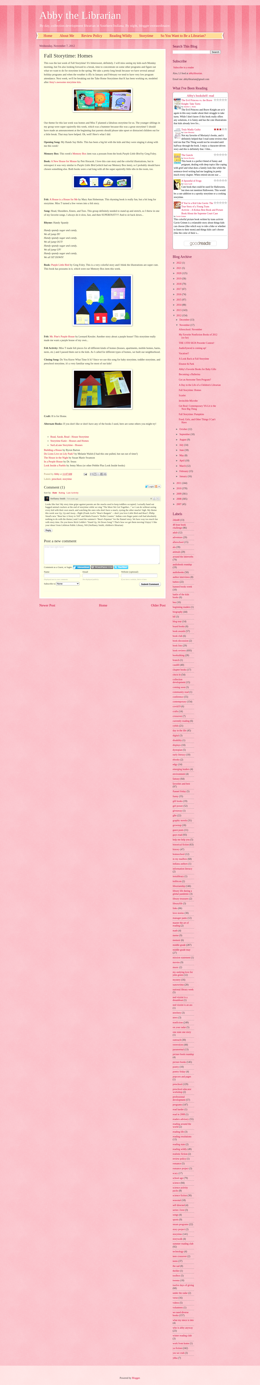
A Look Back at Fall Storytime (194, 358)
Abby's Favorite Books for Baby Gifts (197, 369)
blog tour (177, 621)
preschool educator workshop (182, 1091)
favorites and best (181, 783)
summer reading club (183, 1243)
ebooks (176, 759)
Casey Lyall (188, 184)
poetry (176, 1067)
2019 (179, 278)
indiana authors (180, 863)
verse (175, 1297)
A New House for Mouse (64, 161)
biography (178, 612)
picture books (179, 1062)
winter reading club (182, 1335)
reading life (178, 1131)
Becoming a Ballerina (189, 374)
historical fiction (181, 844)
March (182, 466)
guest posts (178, 830)
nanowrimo (178, 984)
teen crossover (180, 1256)
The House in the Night (56, 457)
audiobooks (178, 572)
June (182, 450)
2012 (179, 315)
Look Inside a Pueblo (55, 465)
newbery (177, 1012)
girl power (178, 806)
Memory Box (79, 153)
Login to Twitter (121, 567)
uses (80, 445)
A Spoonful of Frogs (191, 181)
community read (181, 692)
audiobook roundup (182, 564)
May (182, 455)
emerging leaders (181, 769)
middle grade (179, 945)
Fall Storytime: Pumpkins (191, 414)
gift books (178, 801)
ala (174, 547)
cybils (176, 725)
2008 (179, 499)
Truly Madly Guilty (191, 129)
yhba (175, 1358)
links (175, 908)
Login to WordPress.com (102, 567)
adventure (177, 537)
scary (175, 1173)
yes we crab (178, 1353)
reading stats (179, 1144)
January (183, 476)
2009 (179, 493)
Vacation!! (184, 353)
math (175, 930)
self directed (179, 1205)
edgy (175, 764)
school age (178, 1178)
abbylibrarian (195, 73)
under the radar (180, 1293)
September (184, 434)
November (184, 325)
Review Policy (91, 36)
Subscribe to (61, 583)
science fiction (180, 1195)
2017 (179, 289)
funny (175, 796)
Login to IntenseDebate (81, 567)
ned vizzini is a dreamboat (180, 999)
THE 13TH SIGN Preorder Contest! (196, 343)
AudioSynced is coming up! (192, 348)
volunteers (178, 1307)
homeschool (179, 854)
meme (176, 935)
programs (177, 1104)
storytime (67, 479)
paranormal (178, 1049)
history (176, 849)
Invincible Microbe (188, 400)
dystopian (177, 750)
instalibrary (178, 876)
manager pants (180, 918)
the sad (176, 1266)
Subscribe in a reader (183, 67)
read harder (178, 1109)
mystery (177, 979)
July (181, 445)
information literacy (182, 868)
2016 (179, 294)
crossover (177, 716)
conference (178, 697)
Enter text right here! (102, 554)
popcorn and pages (182, 1076)
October (183, 429)
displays (177, 745)
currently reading (181, 721)
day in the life (179, 730)
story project (179, 1229)
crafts (175, 711)
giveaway (177, 810)
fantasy (176, 778)
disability (177, 740)
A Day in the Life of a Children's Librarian (200, 385)
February (184, 471)
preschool (56, 479)
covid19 (177, 706)
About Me (67, 36)
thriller (176, 1271)
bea (174, 602)
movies (176, 962)
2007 (179, 504)
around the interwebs (183, 556)
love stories (178, 913)
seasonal (177, 1200)
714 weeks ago (72, 499)
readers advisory (181, 1119)
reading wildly (180, 1149)
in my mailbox (180, 859)
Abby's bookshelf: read (200, 95)
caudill (176, 665)
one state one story (182, 1032)
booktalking (178, 655)
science (176, 1183)
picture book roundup (183, 1054)
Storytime (146, 36)
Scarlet (182, 395)
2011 (179, 483)
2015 (179, 299)
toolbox (176, 1275)
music (176, 967)
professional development (179, 1098)
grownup (177, 825)
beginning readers (181, 607)
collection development (179, 681)
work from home (181, 1343)
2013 (179, 310)
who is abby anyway (183, 1327)
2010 (179, 488)
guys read (177, 835)
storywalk (177, 1239)
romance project (181, 1168)
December (184, 319)
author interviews (181, 577)
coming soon (179, 687)
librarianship (179, 886)
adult (175, 532)
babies (176, 582)
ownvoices (178, 1044)
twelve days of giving (183, 1285)
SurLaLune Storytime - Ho (64, 445)
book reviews (179, 650)
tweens (176, 1280)
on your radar (179, 1027)
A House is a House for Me (64, 199)
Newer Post (47, 605)
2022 (179, 262)
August (183, 439)
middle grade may (181, 949)
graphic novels (180, 820)
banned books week (182, 586)
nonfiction (178, 1022)
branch (176, 660)
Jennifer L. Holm (190, 107)
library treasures (181, 898)
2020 (179, 273)
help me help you (181, 839)
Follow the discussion (158, 486)
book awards (179, 631)
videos (176, 1302)
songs (175, 1214)
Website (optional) (129, 571)
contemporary (179, 701)
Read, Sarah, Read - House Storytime (69, 436)
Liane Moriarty (189, 132)
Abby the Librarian (80, 15)
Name (46, 571)
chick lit (177, 674)
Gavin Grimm (181, 216)
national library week (183, 989)
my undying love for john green (183, 973)
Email (85, 571)
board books (179, 626)
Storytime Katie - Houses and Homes (69, 440)
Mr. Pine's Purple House (62, 336)
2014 (179, 305)
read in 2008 (179, 1114)
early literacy (179, 754)
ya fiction (177, 1348)
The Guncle (187, 155)
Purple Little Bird (60, 264)
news (175, 1017)
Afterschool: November (190, 329)
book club (177, 636)
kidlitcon (177, 881)
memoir (176, 940)
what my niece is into (183, 1320)
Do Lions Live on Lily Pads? (59, 453)
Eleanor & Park (186, 364)
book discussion (181, 640)
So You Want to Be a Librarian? (183, 36)
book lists (177, 645)
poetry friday (179, 1071)
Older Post (158, 605)
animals (176, 552)
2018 (179, 284)
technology (178, 1251)
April (182, 460)
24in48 (176, 520)
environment (179, 774)
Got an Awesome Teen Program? (195, 379)
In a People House (53, 461)
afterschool (178, 542)
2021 (179, 268)
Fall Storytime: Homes (190, 390)
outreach (177, 1040)
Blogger (136, 1378)
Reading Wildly (121, 36)
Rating (62, 492)
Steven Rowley (189, 158)
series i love (178, 1210)
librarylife (177, 903)
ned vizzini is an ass (182, 1005)
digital (176, 735)
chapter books (179, 669)
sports (176, 1219)
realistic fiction (180, 1154)
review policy (179, 1158)
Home (48, 36)
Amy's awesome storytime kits (65, 82)
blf (174, 616)
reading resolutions (182, 1136)
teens (175, 1261)
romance (177, 1163)
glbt (174, 815)
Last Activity (73, 492)
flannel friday (179, 791)
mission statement (181, 957)
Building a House (53, 450)
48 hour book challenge (179, 526)
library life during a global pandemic (182, 892)
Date (54, 492)
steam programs (180, 1224)
